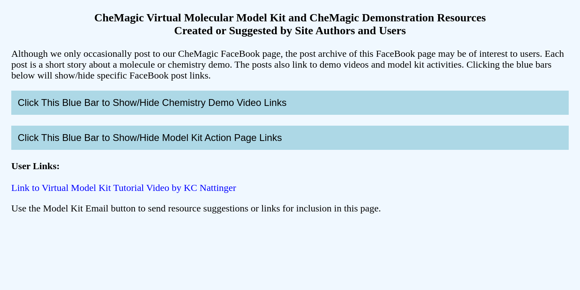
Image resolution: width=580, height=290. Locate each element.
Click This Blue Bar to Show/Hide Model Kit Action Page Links (150, 137)
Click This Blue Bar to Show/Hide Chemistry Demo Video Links (152, 102)
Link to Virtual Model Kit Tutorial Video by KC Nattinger (123, 187)
